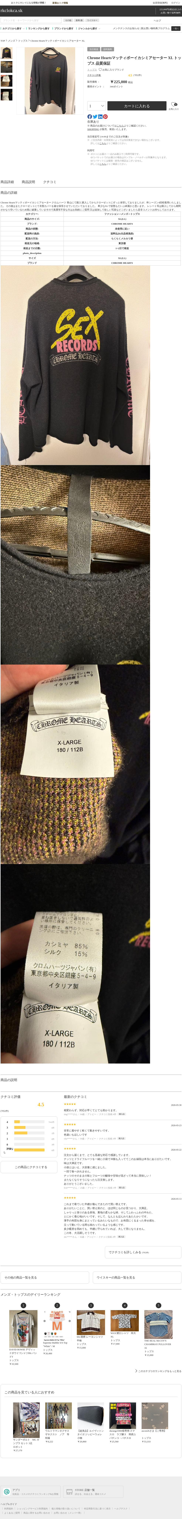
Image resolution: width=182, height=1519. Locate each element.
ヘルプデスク (121, 1508)
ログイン (175, 2)
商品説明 (30, 182)
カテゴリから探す (12, 28)
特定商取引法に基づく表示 (97, 1508)
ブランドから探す (63, 28)
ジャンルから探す (87, 28)
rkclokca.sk (12, 10)
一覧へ (176, 29)
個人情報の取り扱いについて (65, 1508)
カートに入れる (137, 106)
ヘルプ (157, 20)
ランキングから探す (39, 28)
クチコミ (51, 182)
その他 (68, 20)
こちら (120, 125)
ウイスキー (92, 20)
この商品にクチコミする (31, 1167)
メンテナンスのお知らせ (126, 28)
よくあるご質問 (12, 1513)
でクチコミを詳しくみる (129, 1252)
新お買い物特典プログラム (155, 28)
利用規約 (8, 1508)
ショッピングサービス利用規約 (32, 1508)
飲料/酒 (79, 20)
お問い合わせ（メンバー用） (68, 1513)
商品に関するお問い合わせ (36, 1513)
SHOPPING (93, 129)
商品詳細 (9, 182)
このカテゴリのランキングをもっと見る (159, 1371)
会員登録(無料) (160, 2)
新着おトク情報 (62, 2)
